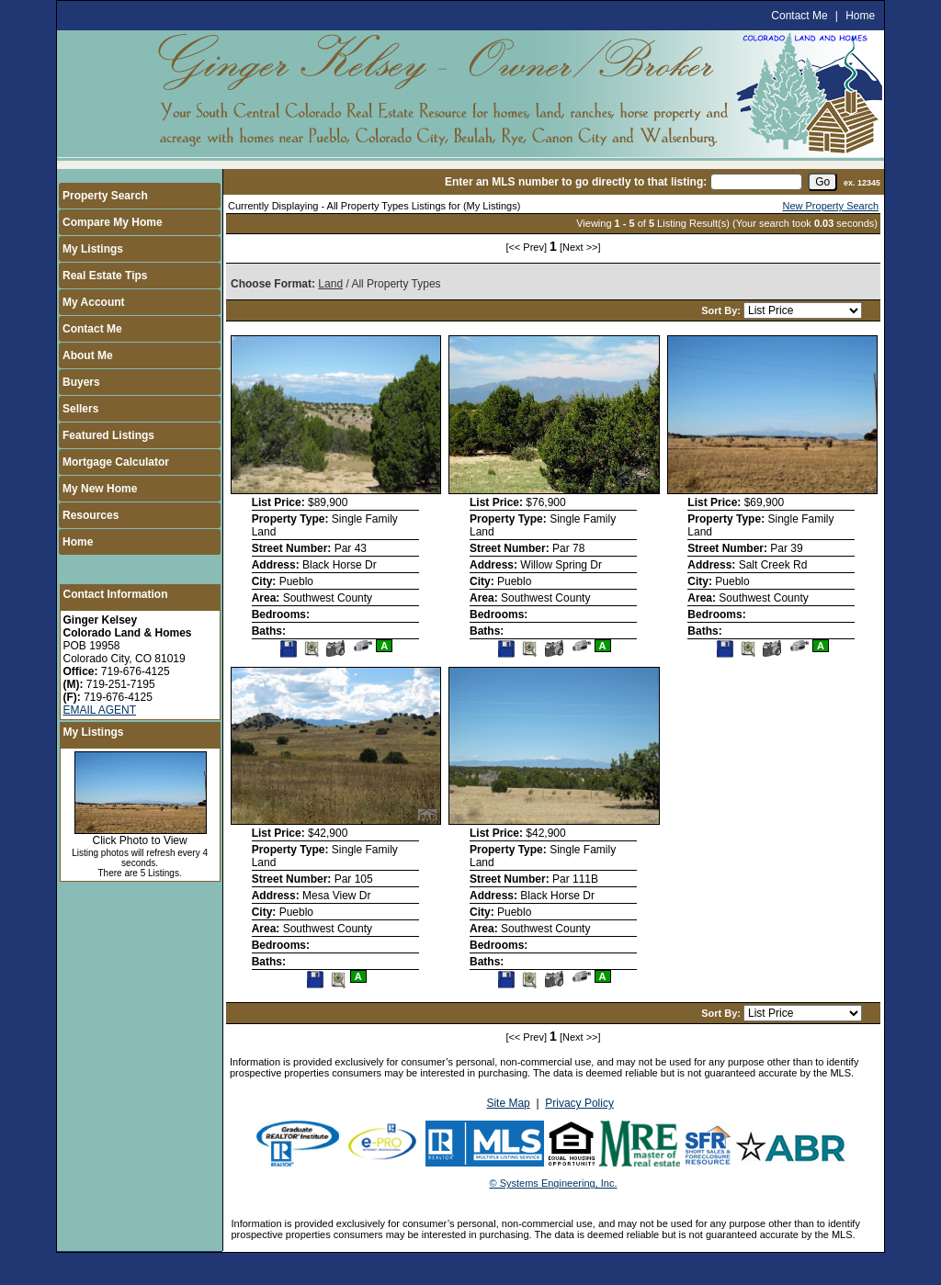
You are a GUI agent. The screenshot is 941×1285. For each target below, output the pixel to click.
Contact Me (799, 15)
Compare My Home (112, 222)
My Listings (92, 248)
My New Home (99, 488)
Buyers (81, 382)
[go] (822, 182)
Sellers (80, 408)
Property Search (105, 195)
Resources (90, 515)
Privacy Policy (579, 1103)
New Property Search (830, 205)
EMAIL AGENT (100, 710)
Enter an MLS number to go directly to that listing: (576, 181)
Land (330, 283)
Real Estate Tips (104, 275)
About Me (87, 355)
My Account (93, 302)
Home (860, 15)
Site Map (507, 1103)
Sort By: (722, 310)
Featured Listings (108, 435)
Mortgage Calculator (115, 462)
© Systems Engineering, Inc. (554, 1183)
